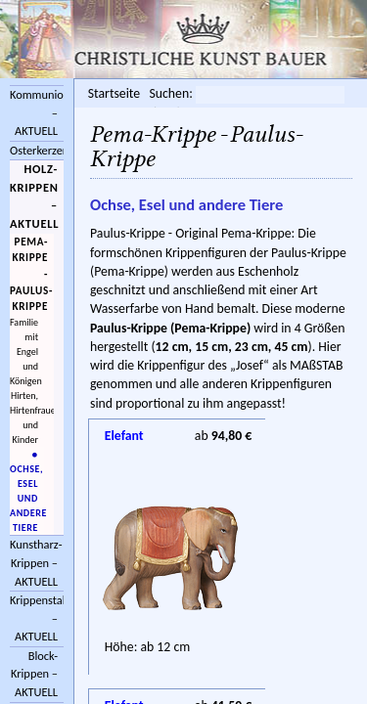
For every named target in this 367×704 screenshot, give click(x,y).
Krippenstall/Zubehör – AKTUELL (37, 618)
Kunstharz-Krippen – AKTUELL (36, 562)
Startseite (114, 93)
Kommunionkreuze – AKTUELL (37, 112)
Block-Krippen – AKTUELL (34, 673)
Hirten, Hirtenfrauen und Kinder (27, 417)
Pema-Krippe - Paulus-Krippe (31, 274)
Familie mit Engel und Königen (26, 351)
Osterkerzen (37, 150)
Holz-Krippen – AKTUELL (34, 196)
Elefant (124, 435)
